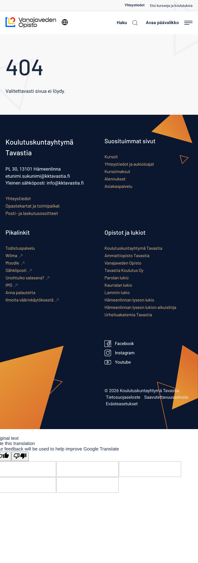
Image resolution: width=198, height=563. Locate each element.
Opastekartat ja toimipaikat (32, 206)
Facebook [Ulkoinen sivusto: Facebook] (119, 343)
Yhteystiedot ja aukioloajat (129, 164)
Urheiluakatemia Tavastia (128, 314)
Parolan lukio (116, 277)
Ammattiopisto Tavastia (126, 255)
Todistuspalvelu (20, 248)
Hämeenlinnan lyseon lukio (129, 300)
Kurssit (111, 156)
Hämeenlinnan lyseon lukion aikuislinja (140, 307)
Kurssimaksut (117, 171)
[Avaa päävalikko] (169, 23)
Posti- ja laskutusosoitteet (31, 213)
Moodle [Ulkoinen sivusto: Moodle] (12, 263)
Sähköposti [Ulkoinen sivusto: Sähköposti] (16, 270)
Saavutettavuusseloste (166, 397)
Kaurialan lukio (118, 285)
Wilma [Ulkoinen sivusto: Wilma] (11, 255)
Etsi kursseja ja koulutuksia (171, 5)
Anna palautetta (20, 292)
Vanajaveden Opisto (122, 263)
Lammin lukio (117, 292)
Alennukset (115, 179)
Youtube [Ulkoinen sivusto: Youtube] (117, 362)
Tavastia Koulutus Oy (123, 270)
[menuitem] (137, 5)
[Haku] (125, 22)
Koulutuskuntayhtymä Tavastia (133, 248)
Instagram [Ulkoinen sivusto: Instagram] (119, 353)
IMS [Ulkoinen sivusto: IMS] (8, 285)
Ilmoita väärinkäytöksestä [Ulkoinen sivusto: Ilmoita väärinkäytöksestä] (29, 300)
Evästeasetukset (122, 404)
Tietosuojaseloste (123, 397)
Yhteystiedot (135, 5)
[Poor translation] (20, 456)
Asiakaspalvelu (118, 186)
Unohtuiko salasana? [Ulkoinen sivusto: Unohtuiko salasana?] (24, 277)
